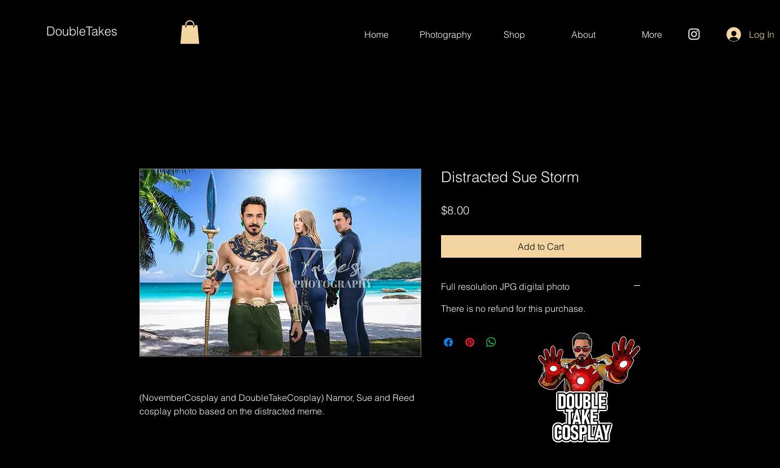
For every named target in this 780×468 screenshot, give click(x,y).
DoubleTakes (81, 31)
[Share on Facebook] (448, 342)
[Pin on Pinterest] (470, 342)
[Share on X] (512, 342)
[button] (190, 32)
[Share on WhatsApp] (491, 342)
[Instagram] (694, 34)
